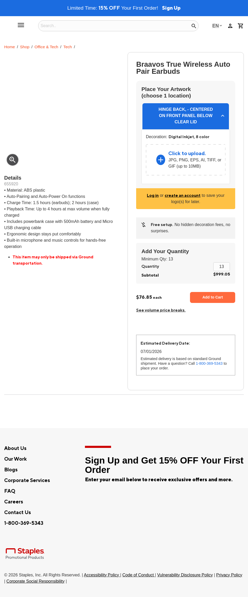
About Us (15, 448)
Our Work (15, 459)
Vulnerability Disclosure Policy (185, 575)
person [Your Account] (230, 26)
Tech (68, 47)
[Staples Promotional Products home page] (8, 26)
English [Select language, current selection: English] (215, 25)
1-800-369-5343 (209, 363)
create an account (182, 195)
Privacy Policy (229, 575)
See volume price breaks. (161, 310)
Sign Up (171, 8)
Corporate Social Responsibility (36, 581)
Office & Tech (46, 47)
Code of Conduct (138, 575)
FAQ (9, 491)
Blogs (11, 469)
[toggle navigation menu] (21, 27)
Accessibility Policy (102, 575)
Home (9, 47)
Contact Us (17, 512)
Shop (25, 47)
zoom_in (12, 160)
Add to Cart (212, 297)
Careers (13, 501)
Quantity (150, 266)
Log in (153, 195)
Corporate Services (27, 480)
